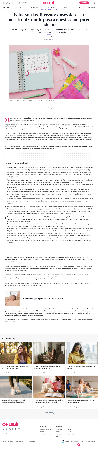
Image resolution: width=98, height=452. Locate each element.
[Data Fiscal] (62, 441)
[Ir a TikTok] (10, 3)
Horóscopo (35, 7)
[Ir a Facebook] (4, 430)
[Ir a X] (13, 3)
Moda (65, 7)
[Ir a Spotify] (19, 430)
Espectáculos (51, 7)
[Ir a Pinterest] (13, 430)
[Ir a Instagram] (4, 3)
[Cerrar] (78, 444)
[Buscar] (94, 2)
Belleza (77, 7)
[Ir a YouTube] (7, 3)
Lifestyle (20, 7)
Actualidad (6, 7)
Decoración (91, 7)
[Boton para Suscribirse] (84, 2)
